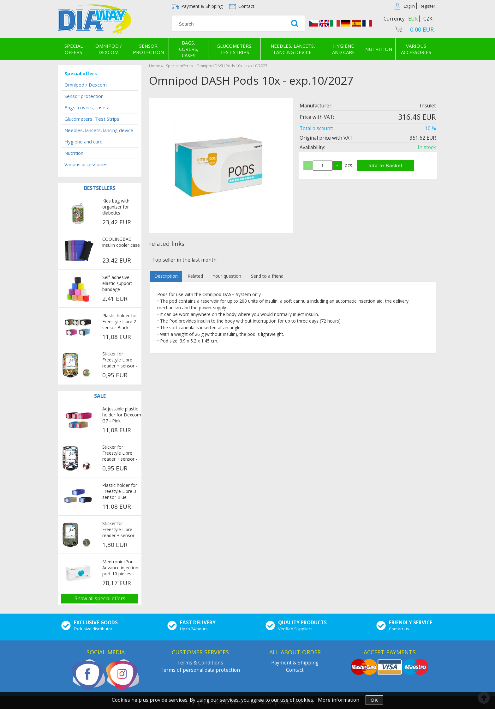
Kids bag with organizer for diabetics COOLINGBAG (117, 207)
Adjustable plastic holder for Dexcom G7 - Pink (121, 415)
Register (427, 6)
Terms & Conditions (200, 662)
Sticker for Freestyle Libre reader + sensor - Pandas (119, 453)
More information (338, 700)
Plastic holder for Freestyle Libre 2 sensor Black (119, 321)
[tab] (166, 276)
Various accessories (416, 49)
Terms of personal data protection (200, 670)
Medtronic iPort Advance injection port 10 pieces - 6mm (120, 568)
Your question (227, 276)
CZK (427, 18)
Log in (409, 6)
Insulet (428, 105)
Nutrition (378, 49)
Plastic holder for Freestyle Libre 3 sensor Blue (119, 491)
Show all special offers (100, 598)
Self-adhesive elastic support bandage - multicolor (117, 283)
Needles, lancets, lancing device (293, 49)
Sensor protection (148, 49)
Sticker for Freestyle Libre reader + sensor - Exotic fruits (119, 360)
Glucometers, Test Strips (235, 49)
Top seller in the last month (184, 260)
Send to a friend (267, 276)
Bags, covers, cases (188, 48)
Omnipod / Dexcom (108, 49)
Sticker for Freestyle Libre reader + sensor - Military (119, 529)
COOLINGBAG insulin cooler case (121, 242)
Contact (246, 6)
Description (166, 276)
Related (195, 276)
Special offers (73, 49)
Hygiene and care (343, 49)
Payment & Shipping (202, 6)
